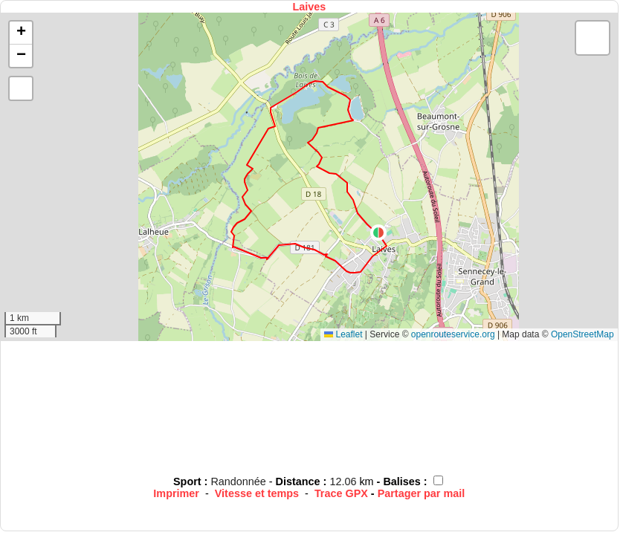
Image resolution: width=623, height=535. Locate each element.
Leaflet (343, 334)
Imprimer (176, 493)
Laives (309, 7)
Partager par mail (421, 493)
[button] (378, 232)
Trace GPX (341, 493)
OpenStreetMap (582, 334)
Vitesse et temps (257, 493)
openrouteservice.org (453, 334)
